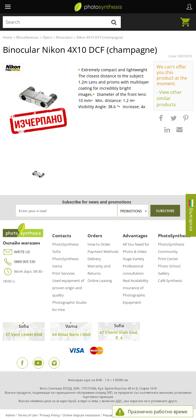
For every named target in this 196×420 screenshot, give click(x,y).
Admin (10, 415)
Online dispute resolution (81, 415)
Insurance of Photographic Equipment (134, 295)
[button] (161, 121)
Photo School (169, 266)
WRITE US (16, 252)
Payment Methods (103, 251)
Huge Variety (133, 258)
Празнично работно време (157, 412)
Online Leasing (100, 280)
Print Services (63, 273)
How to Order (99, 244)
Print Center (168, 258)
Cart (186, 18)
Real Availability (135, 280)
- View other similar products (169, 98)
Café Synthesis (170, 280)
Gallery (163, 273)
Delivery (94, 258)
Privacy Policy (50, 415)
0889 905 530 (19, 262)
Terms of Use (27, 415)
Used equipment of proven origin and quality (68, 288)
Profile (189, 6)
